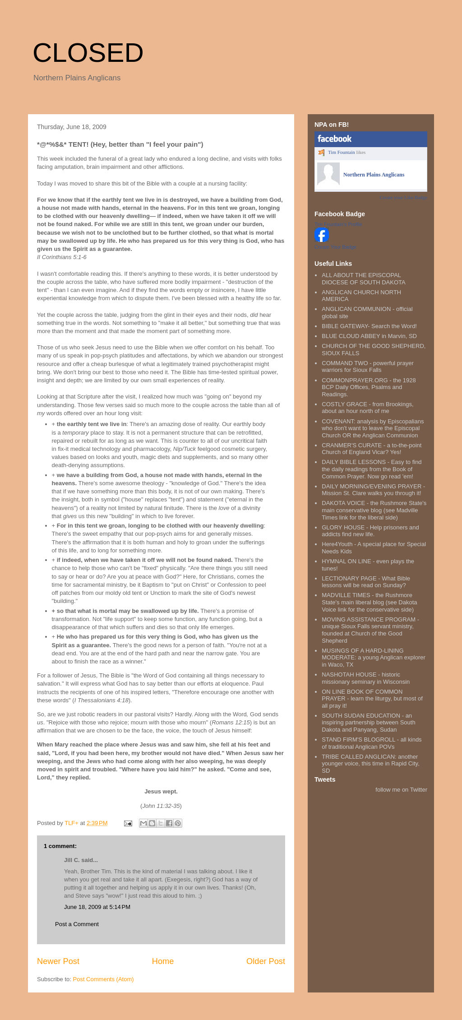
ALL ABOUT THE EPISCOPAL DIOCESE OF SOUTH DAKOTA (363, 279)
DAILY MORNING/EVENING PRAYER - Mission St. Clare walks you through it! (373, 490)
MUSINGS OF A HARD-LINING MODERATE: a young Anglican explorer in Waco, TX (373, 657)
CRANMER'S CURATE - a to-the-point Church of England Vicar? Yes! (371, 449)
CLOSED (88, 52)
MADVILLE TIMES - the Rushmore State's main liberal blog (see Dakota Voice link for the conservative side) (369, 602)
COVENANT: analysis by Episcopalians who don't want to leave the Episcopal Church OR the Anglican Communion (373, 428)
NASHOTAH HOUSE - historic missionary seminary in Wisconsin (366, 678)
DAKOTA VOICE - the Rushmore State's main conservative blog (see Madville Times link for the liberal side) (374, 510)
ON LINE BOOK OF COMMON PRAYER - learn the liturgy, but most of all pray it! (372, 698)
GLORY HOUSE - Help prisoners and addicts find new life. (370, 531)
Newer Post (58, 961)
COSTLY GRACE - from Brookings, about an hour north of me (367, 408)
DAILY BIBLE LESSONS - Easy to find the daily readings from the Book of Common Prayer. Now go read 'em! (371, 469)
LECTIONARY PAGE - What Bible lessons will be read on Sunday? (366, 582)
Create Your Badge (335, 247)
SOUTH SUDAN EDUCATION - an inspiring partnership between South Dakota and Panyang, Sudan (368, 722)
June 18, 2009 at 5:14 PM (97, 907)
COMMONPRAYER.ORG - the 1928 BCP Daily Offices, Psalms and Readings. (369, 387)
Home (163, 961)
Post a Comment (77, 924)
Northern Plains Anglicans (373, 175)
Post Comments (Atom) (103, 979)
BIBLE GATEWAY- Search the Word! (369, 326)
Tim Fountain (341, 152)
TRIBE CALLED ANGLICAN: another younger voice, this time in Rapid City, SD (371, 763)
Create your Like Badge (403, 197)
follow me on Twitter (401, 789)
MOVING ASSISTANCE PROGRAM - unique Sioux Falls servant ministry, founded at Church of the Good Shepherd (370, 630)
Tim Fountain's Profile (338, 224)
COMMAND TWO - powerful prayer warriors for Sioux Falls (367, 367)
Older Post (265, 961)
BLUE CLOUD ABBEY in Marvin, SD (369, 336)
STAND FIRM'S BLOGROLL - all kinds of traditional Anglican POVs (371, 743)
